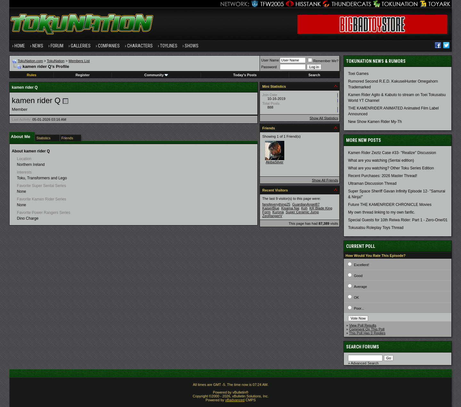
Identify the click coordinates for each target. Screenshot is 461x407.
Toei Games (358, 73)
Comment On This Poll (366, 329)
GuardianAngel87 (306, 204)
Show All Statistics (324, 118)
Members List (79, 61)
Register (83, 75)
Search (314, 75)
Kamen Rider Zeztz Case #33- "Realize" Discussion (392, 153)
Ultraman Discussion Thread (372, 183)
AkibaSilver (274, 162)
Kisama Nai (290, 208)
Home (19, 45)
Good (358, 276)
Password (269, 67)
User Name (270, 60)
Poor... (359, 308)
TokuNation (55, 61)
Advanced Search (365, 363)
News (37, 45)
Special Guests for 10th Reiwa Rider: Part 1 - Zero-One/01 (398, 220)
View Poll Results (362, 325)
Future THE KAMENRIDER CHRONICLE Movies (390, 204)
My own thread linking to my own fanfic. (381, 212)
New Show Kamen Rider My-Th (375, 121)
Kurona (278, 212)
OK (356, 297)
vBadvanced (235, 400)
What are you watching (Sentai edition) (381, 160)
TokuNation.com (30, 61)
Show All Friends (325, 180)
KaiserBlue (270, 208)
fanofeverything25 (276, 204)
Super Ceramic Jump (302, 212)
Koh (304, 208)
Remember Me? (323, 61)
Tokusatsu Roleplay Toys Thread (375, 227)
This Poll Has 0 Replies (367, 333)
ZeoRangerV (272, 216)
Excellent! (361, 265)
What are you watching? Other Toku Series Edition (391, 168)
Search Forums (362, 346)
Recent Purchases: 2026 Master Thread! (382, 176)
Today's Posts (244, 75)
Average (360, 287)
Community (156, 75)
